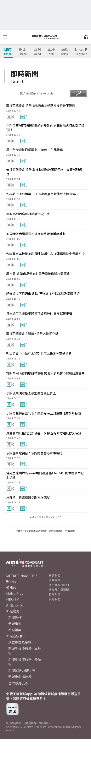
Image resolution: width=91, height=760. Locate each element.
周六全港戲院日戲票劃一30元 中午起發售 (34, 149)
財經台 (11, 581)
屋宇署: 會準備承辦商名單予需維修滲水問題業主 (39, 273)
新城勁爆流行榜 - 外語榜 (24, 661)
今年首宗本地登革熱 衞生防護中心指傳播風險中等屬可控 (45, 253)
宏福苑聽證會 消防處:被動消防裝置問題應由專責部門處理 (44, 171)
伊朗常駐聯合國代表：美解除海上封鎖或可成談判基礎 (43, 413)
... (56, 516)
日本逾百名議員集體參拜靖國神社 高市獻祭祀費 (39, 313)
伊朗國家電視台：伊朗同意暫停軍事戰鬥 (34, 453)
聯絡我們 (54, 599)
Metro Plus (14, 593)
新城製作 (15, 617)
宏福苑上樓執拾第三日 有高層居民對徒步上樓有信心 (42, 194)
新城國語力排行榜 (21, 670)
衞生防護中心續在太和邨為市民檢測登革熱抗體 (39, 353)
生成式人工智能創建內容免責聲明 (31, 530)
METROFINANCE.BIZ (22, 575)
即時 (8, 51)
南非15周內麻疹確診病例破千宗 (28, 214)
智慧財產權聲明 (56, 530)
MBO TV (12, 599)
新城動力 (12, 610)
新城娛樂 (15, 629)
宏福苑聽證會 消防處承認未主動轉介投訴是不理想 (40, 105)
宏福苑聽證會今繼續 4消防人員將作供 (32, 333)
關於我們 (54, 575)
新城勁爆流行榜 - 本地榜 (24, 651)
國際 (37, 51)
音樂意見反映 (18, 682)
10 (52, 516)
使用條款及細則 (59, 585)
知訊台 (11, 587)
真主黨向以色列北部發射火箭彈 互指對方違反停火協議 (43, 433)
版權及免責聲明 (59, 589)
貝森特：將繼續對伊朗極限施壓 (28, 497)
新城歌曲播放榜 (20, 676)
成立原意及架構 (20, 642)
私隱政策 (54, 594)
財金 (23, 51)
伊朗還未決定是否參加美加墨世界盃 (31, 393)
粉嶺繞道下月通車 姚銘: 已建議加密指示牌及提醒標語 (43, 293)
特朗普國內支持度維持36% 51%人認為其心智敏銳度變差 (45, 373)
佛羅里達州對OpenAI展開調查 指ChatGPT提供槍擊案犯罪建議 (45, 475)
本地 (51, 51)
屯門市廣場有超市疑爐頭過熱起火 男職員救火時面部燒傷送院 (45, 127)
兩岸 (65, 51)
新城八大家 (14, 605)
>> (59, 516)
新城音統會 (14, 635)
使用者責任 (70, 530)
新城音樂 (15, 623)
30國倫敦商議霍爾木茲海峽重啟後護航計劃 (36, 234)
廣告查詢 (54, 580)
